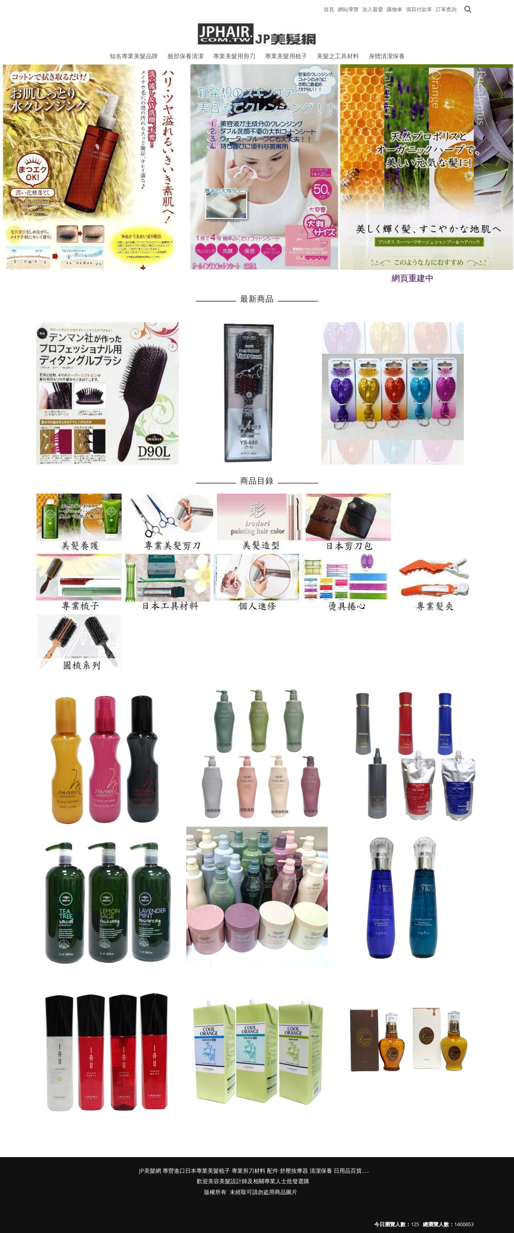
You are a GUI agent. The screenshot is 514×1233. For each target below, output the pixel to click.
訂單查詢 (446, 9)
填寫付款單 (419, 9)
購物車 (394, 9)
